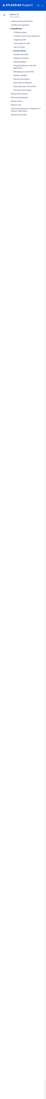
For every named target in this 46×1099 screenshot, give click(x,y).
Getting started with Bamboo (22, 21)
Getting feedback (19, 62)
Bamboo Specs (16, 101)
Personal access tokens (22, 90)
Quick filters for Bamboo (22, 83)
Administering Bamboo (19, 97)
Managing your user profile (23, 72)
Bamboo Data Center (19, 115)
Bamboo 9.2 (14, 14)
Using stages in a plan (21, 43)
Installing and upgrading (20, 25)
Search (38, 5)
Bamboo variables (20, 75)
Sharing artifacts (19, 51)
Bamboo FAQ (16, 105)
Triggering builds (19, 40)
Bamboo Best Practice (19, 94)
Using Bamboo (16, 29)
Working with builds (20, 54)
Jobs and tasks (19, 47)
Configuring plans (20, 32)
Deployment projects (21, 58)
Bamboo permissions (21, 79)
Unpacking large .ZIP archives (24, 86)
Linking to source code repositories (26, 36)
